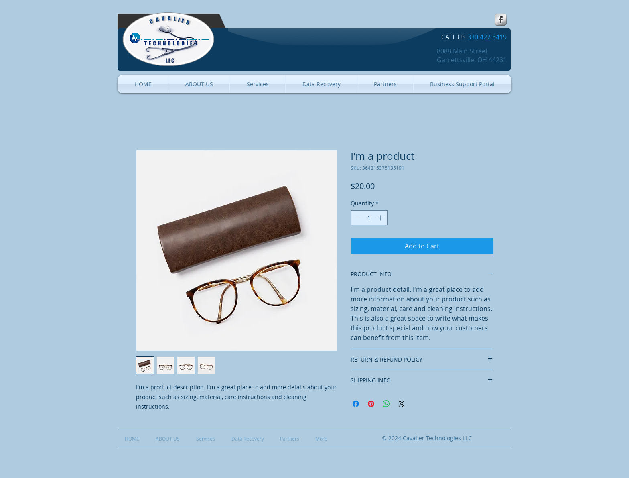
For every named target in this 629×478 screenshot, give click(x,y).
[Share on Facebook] (356, 404)
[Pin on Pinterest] (371, 404)
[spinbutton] (369, 218)
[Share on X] (401, 404)
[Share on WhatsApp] (386, 404)
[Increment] (381, 218)
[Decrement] (357, 218)
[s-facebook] (501, 20)
